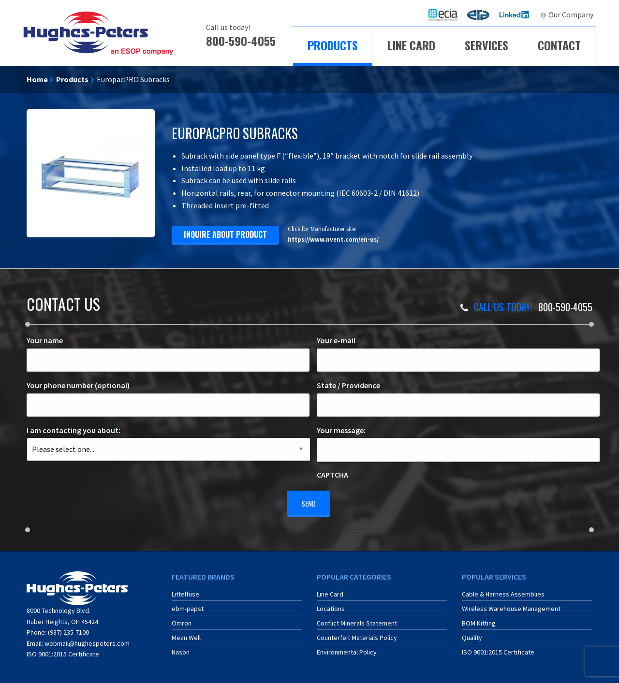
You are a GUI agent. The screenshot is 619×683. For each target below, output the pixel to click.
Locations (331, 604)
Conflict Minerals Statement (357, 619)
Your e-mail (340, 340)
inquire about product (225, 234)
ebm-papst (188, 604)
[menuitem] (442, 14)
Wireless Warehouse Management (511, 604)
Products (333, 45)
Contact (559, 45)
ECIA (447, 14)
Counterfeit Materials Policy (357, 633)
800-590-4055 (241, 40)
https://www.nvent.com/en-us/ (333, 239)
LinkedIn (515, 14)
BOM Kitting (479, 619)
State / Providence (352, 385)
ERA (481, 14)
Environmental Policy (347, 648)
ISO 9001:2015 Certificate (63, 650)
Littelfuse (185, 590)
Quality (472, 633)
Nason (181, 648)
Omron (182, 619)
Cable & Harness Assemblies (503, 590)
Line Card (411, 45)
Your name (48, 340)
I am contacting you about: (77, 430)
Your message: (341, 430)
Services (486, 45)
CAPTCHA (332, 475)
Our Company (570, 14)
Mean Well (186, 633)
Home (37, 79)
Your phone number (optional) (78, 385)
